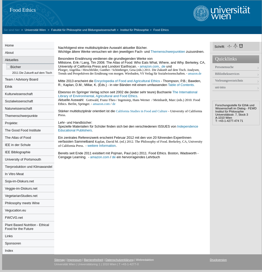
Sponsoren (13, 243)
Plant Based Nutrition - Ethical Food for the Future (27, 227)
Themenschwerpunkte (21, 116)
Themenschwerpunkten (168, 52)
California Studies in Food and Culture (142, 111)
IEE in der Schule (18, 145)
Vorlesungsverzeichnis (229, 80)
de (113, 104)
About (9, 53)
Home (9, 45)
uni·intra (220, 87)
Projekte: (11, 123)
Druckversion (218, 259)
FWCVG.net (14, 218)
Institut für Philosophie (134, 29)
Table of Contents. (181, 85)
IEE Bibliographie (17, 152)
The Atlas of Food (18, 138)
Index (9, 251)
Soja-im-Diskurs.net (19, 181)
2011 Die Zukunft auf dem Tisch (32, 72)
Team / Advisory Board (21, 79)
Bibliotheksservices (227, 74)
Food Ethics (23, 10)
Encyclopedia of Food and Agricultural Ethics (127, 81)
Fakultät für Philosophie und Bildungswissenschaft (83, 29)
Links (9, 236)
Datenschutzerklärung (119, 259)
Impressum (74, 259)
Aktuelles (11, 60)
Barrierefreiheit (93, 259)
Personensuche (224, 67)
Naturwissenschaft (18, 108)
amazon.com (149, 66)
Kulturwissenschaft (19, 94)
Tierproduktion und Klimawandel (28, 167)
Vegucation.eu (15, 210)
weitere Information (101, 146)
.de (163, 66)
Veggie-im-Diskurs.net (21, 188)
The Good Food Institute (23, 130)
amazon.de (195, 73)
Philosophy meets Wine (22, 203)
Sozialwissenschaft (19, 101)
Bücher (15, 67)
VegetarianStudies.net (21, 196)
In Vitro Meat (14, 174)
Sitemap (59, 259)
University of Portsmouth (23, 159)
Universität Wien (36, 29)
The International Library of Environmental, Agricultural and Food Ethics (127, 94)
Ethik (8, 87)
